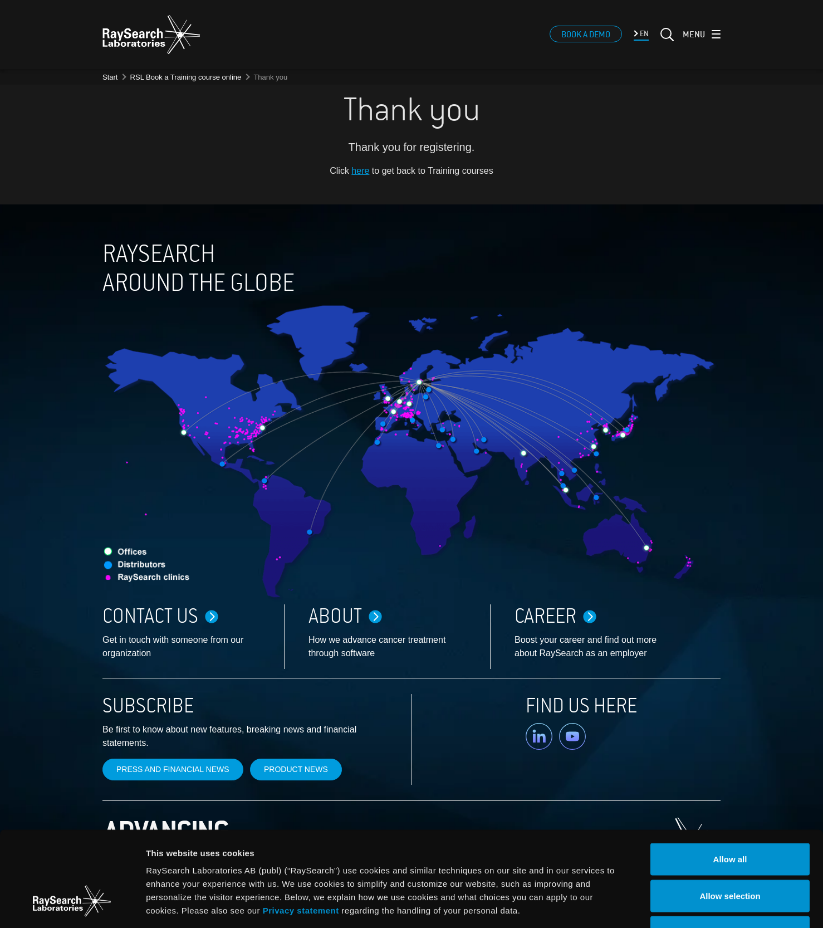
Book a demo (585, 36)
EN (643, 35)
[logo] (151, 36)
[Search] (666, 43)
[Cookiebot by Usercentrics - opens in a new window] (71, 906)
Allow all (730, 782)
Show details (584, 906)
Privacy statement (301, 833)
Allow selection (729, 818)
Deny (730, 854)
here (360, 170)
